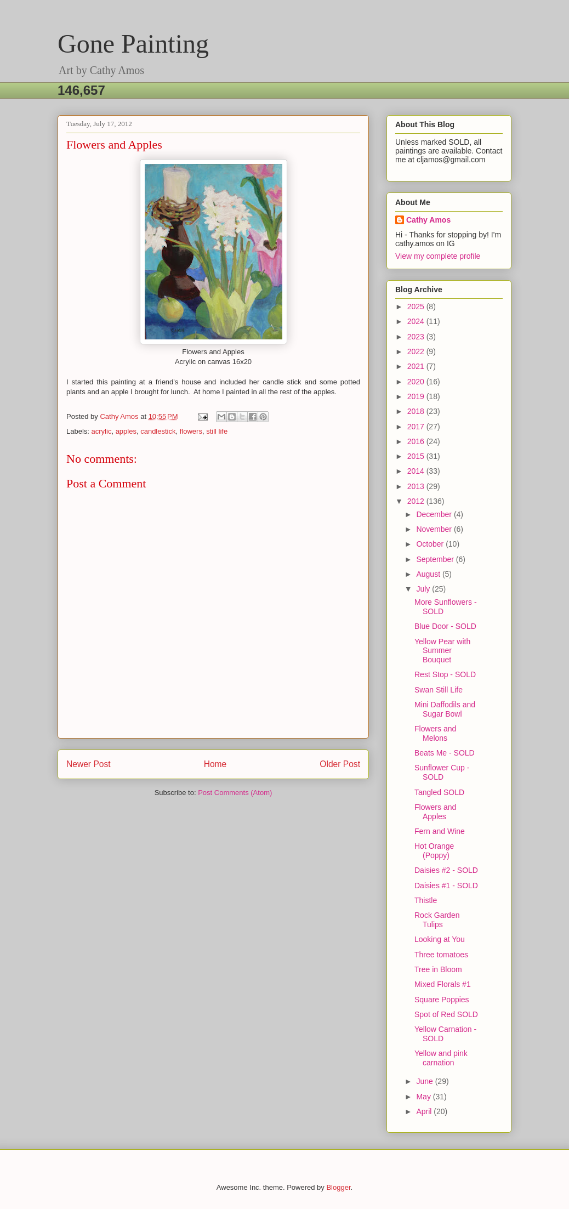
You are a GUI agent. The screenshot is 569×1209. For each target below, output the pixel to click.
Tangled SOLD (439, 792)
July (424, 588)
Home (215, 764)
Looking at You (439, 939)
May (424, 1096)
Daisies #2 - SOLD (446, 870)
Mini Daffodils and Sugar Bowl (444, 709)
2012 (416, 501)
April (425, 1111)
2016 (416, 441)
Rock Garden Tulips (436, 920)
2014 (416, 471)
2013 (416, 486)
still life (216, 431)
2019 (416, 396)
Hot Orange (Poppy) (434, 851)
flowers (191, 431)
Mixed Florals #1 (442, 984)
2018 (416, 411)
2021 (416, 366)
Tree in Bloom (438, 969)
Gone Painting (133, 43)
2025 (416, 306)
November (434, 529)
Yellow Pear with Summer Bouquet (442, 651)
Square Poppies (441, 999)
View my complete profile (437, 256)
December (434, 514)
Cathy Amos (428, 219)
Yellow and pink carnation (441, 1058)
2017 (416, 426)
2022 (416, 351)
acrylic (102, 431)
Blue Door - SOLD (445, 626)
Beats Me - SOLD (444, 752)
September (436, 559)
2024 (416, 321)
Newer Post (88, 764)
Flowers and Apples (435, 812)
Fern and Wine (439, 831)
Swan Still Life (438, 689)
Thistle (425, 900)
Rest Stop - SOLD (445, 674)
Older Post (340, 764)
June (425, 1081)
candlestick (157, 431)
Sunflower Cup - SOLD (441, 772)
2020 (416, 381)
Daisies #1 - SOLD (446, 885)
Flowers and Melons (435, 733)
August (429, 574)
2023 (416, 336)
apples (126, 431)
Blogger (338, 1187)
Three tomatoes (441, 954)
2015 (416, 456)
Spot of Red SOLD (446, 1014)
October (431, 544)
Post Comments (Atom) (235, 792)
